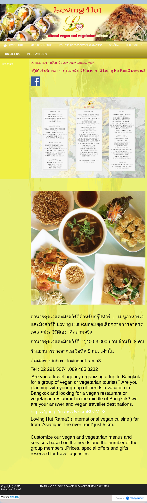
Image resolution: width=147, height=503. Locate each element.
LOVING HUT (39, 62)
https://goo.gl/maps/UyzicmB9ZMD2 (68, 411)
